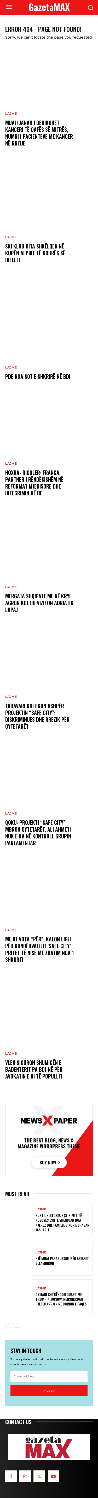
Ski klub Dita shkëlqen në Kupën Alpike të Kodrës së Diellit (35, 253)
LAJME (11, 113)
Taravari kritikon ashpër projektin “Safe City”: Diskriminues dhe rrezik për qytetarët (37, 716)
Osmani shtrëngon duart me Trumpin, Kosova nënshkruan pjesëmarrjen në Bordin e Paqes (61, 1299)
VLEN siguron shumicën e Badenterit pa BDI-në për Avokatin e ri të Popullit (33, 1069)
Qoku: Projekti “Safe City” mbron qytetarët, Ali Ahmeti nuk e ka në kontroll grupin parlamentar (38, 832)
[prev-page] (8, 1324)
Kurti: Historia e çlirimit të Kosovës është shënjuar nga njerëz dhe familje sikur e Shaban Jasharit (62, 1222)
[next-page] (17, 1324)
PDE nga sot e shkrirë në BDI (37, 376)
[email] (49, 1376)
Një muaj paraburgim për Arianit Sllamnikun (62, 1261)
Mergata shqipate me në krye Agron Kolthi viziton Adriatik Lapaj (39, 603)
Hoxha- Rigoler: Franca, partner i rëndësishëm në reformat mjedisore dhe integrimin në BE (34, 483)
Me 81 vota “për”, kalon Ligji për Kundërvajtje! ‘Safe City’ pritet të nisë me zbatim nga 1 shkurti (39, 949)
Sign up (49, 1391)
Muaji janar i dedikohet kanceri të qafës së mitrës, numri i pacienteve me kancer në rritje (39, 133)
